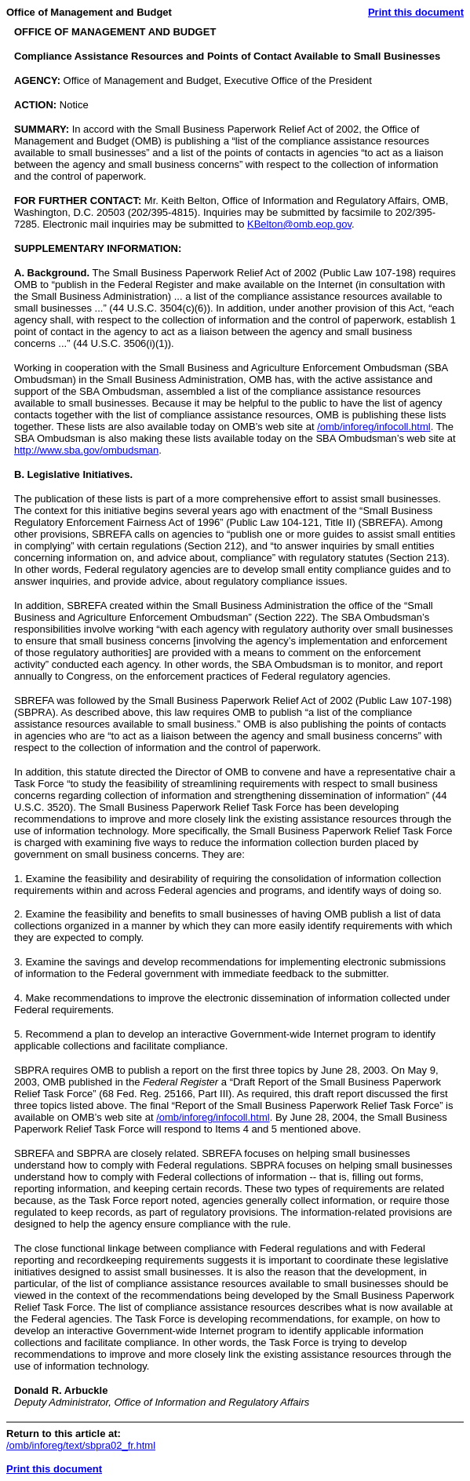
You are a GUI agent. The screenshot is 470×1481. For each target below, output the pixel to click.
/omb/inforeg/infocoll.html (374, 426)
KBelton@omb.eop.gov (299, 224)
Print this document (416, 12)
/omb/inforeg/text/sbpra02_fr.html (80, 1445)
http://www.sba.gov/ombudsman (86, 450)
